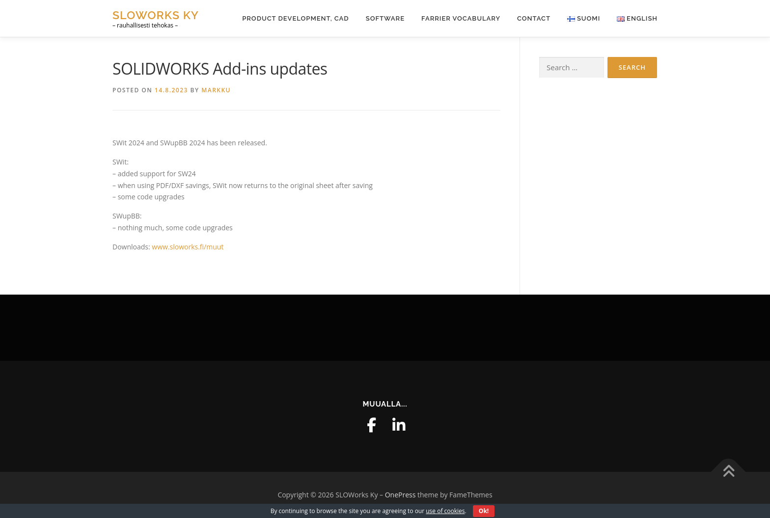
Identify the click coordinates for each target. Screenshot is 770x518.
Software (385, 18)
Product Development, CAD (295, 18)
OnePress (400, 494)
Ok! (484, 511)
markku (216, 90)
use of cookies (445, 511)
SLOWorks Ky (155, 15)
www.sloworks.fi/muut (187, 246)
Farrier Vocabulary (460, 18)
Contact (533, 18)
